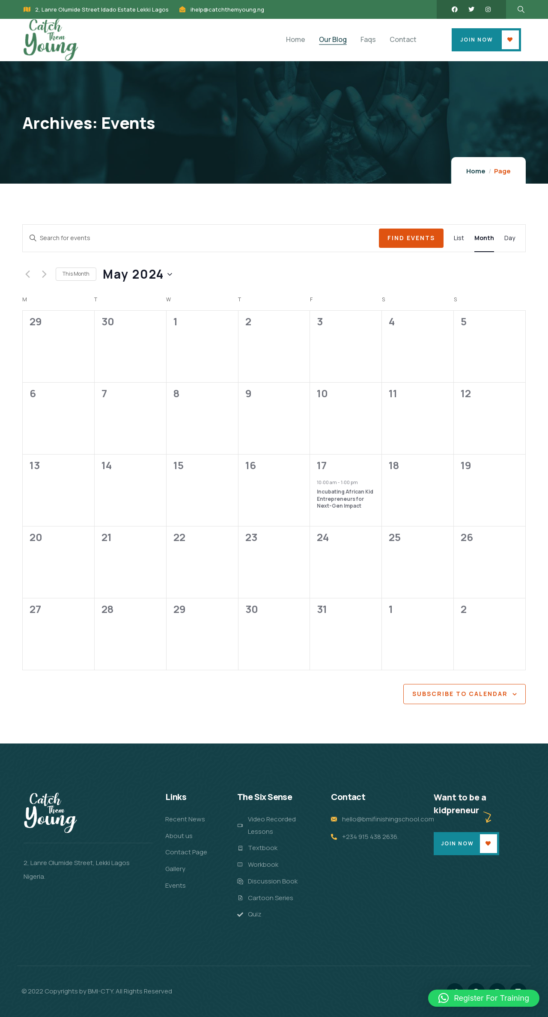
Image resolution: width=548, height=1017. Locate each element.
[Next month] (44, 274)
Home (475, 171)
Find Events (411, 238)
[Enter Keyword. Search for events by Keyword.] (201, 238)
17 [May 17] (322, 465)
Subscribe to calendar (460, 694)
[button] (483, 998)
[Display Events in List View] (459, 238)
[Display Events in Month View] (484, 238)
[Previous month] (27, 274)
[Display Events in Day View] (509, 238)
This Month (76, 273)
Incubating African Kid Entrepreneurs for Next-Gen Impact (345, 498)
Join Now (476, 39)
